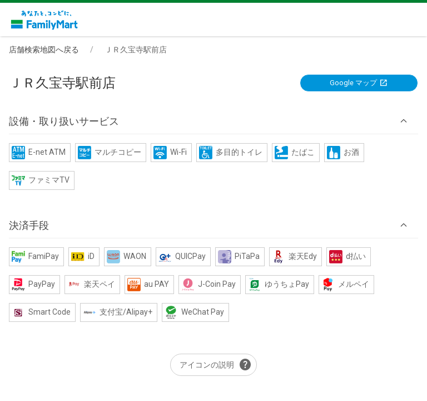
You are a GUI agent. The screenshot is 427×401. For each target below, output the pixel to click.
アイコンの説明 (216, 365)
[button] (213, 121)
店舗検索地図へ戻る (44, 49)
